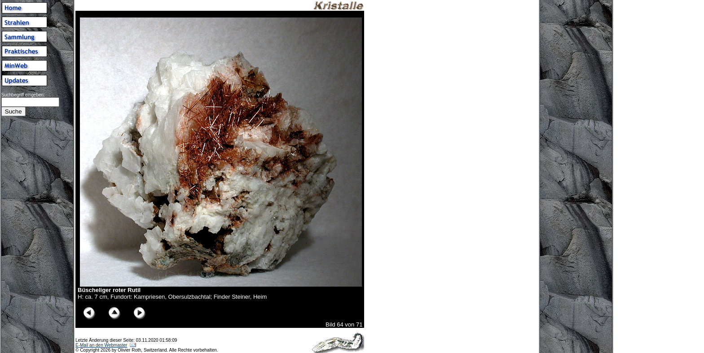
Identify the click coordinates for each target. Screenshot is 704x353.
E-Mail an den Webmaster (101, 345)
